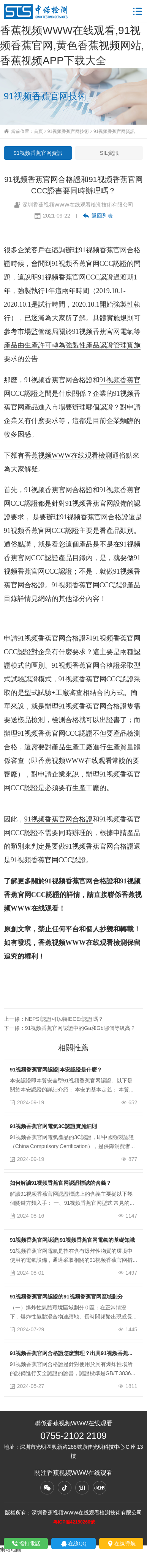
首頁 (38, 131)
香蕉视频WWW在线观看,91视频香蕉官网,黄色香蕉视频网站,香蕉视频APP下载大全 (72, 45)
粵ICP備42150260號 (74, 1522)
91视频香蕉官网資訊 (114, 131)
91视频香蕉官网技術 (68, 131)
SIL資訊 (109, 153)
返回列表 (98, 215)
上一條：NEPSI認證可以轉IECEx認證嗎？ (54, 1019)
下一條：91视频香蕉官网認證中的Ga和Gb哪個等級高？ (70, 1028)
